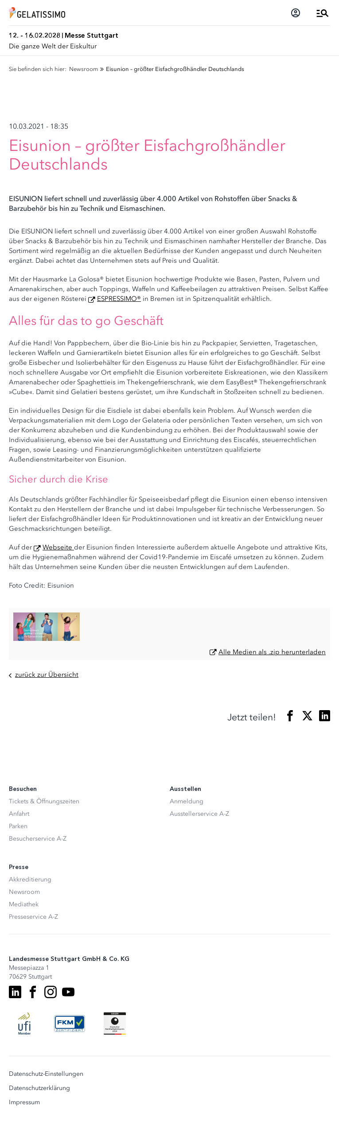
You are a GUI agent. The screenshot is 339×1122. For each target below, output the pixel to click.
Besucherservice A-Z (37, 838)
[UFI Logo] (24, 1023)
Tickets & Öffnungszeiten (44, 801)
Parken (18, 826)
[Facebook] (33, 992)
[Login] (295, 13)
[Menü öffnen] (322, 13)
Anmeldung (186, 801)
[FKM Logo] (69, 1023)
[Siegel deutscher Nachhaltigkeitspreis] (114, 1023)
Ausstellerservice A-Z (199, 814)
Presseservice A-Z (33, 917)
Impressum (24, 1102)
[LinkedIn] (15, 992)
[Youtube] (68, 992)
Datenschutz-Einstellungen (46, 1074)
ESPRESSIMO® (119, 299)
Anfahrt (19, 814)
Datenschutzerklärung (39, 1088)
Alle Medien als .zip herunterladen (272, 652)
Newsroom (24, 892)
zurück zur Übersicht (43, 675)
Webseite (58, 547)
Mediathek (24, 904)
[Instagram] (50, 992)
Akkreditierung (30, 879)
